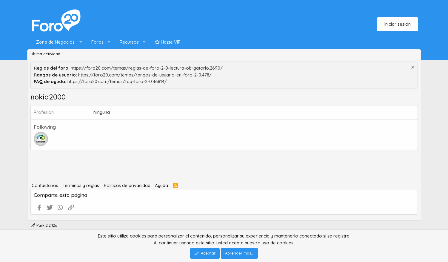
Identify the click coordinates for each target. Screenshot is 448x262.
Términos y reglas (81, 185)
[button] (57, 42)
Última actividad (45, 53)
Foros (97, 42)
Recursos (129, 42)
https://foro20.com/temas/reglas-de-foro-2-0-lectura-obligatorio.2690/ (147, 68)
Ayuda (161, 185)
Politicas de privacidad (127, 185)
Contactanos (45, 185)
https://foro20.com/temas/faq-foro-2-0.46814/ (117, 81)
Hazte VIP (168, 42)
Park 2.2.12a (44, 225)
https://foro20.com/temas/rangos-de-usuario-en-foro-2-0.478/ (145, 75)
